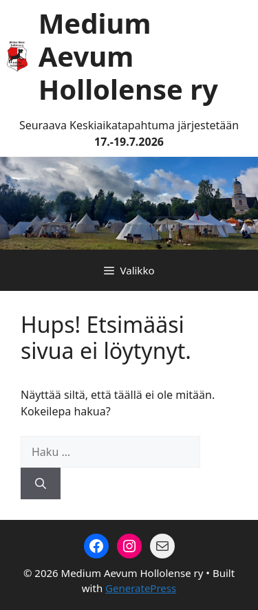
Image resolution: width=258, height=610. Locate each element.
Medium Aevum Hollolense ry (128, 56)
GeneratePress (140, 588)
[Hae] (41, 483)
